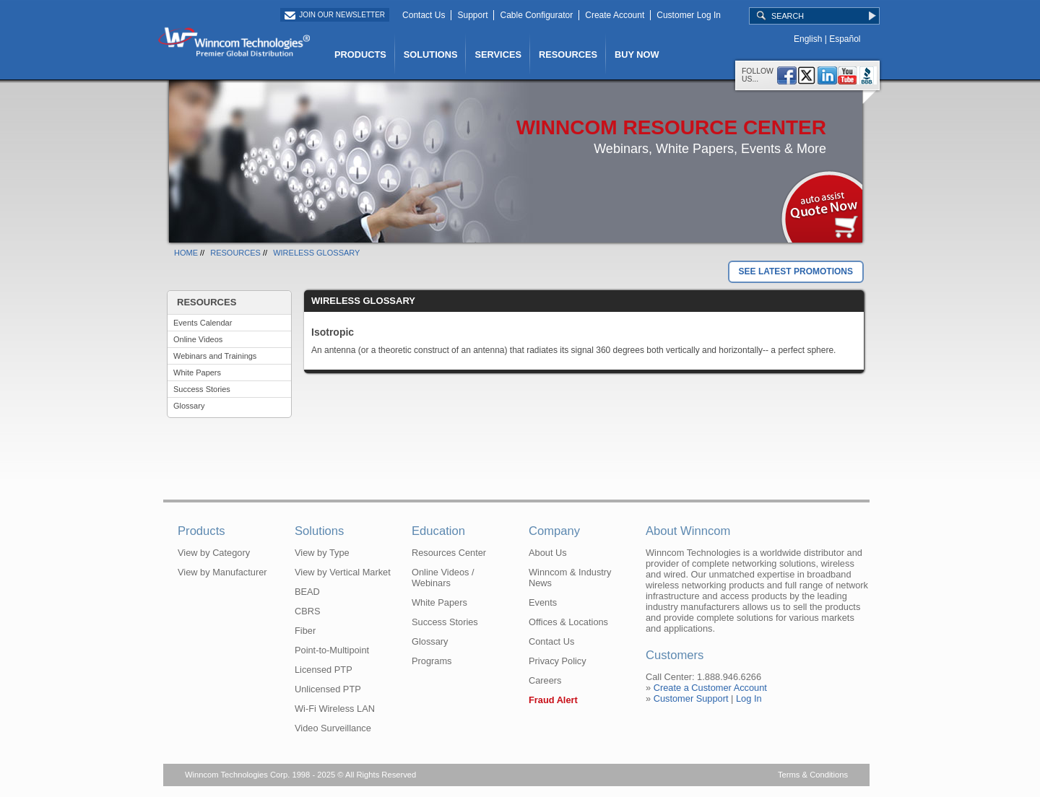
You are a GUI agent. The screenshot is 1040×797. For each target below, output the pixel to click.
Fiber (305, 630)
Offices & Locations (568, 622)
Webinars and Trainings (214, 356)
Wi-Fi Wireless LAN (335, 708)
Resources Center (449, 552)
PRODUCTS (360, 54)
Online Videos (197, 339)
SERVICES (497, 54)
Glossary (188, 405)
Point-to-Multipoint (332, 650)
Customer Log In (688, 15)
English (808, 39)
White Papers (197, 372)
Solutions (319, 531)
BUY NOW (637, 54)
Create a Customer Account (710, 687)
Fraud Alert (553, 699)
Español (844, 39)
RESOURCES (568, 54)
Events (543, 602)
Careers (545, 680)
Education (438, 531)
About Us (548, 552)
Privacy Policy (557, 661)
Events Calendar (202, 322)
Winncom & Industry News (570, 577)
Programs (431, 661)
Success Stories (201, 389)
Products (201, 531)
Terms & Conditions (813, 774)
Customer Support (691, 698)
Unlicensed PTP (328, 689)
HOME (186, 252)
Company (554, 531)
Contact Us (423, 15)
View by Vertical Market (343, 572)
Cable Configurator (536, 15)
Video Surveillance (333, 728)
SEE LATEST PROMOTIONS (796, 271)
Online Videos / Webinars (443, 577)
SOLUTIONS (431, 54)
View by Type (322, 552)
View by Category (214, 552)
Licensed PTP (323, 669)
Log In (749, 698)
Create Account (614, 15)
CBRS (308, 611)
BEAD (307, 591)
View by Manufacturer (222, 572)
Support (472, 15)
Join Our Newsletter (342, 15)
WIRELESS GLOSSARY (316, 252)
